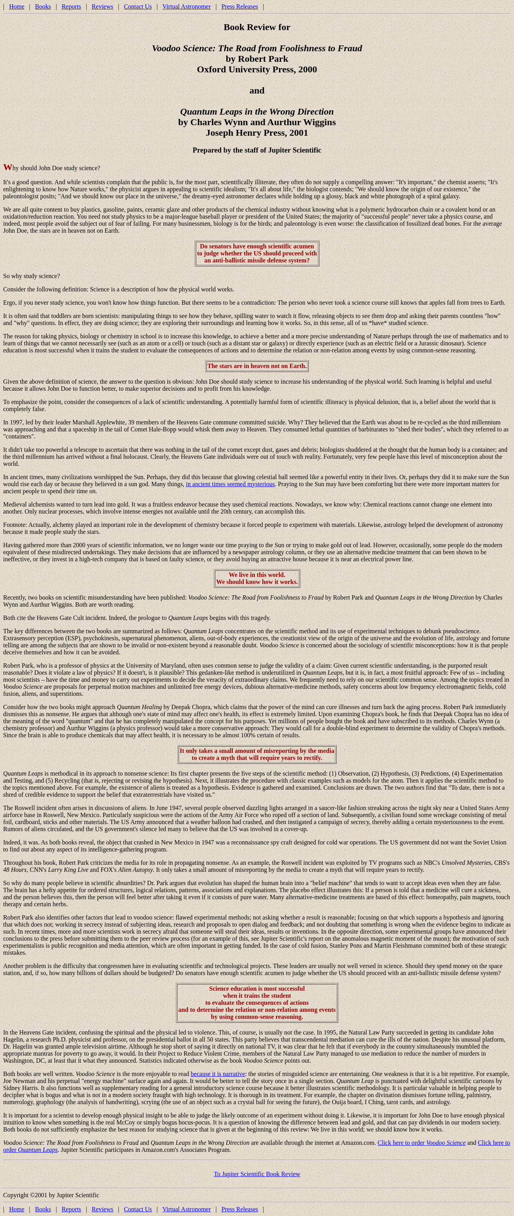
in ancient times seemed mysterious (230, 484)
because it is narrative (218, 1074)
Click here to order (422, 1142)
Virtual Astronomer (186, 6)
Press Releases (240, 6)
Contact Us (138, 6)
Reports (71, 6)
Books (43, 6)
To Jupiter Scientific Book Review (257, 1174)
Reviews (102, 6)
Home (16, 6)
